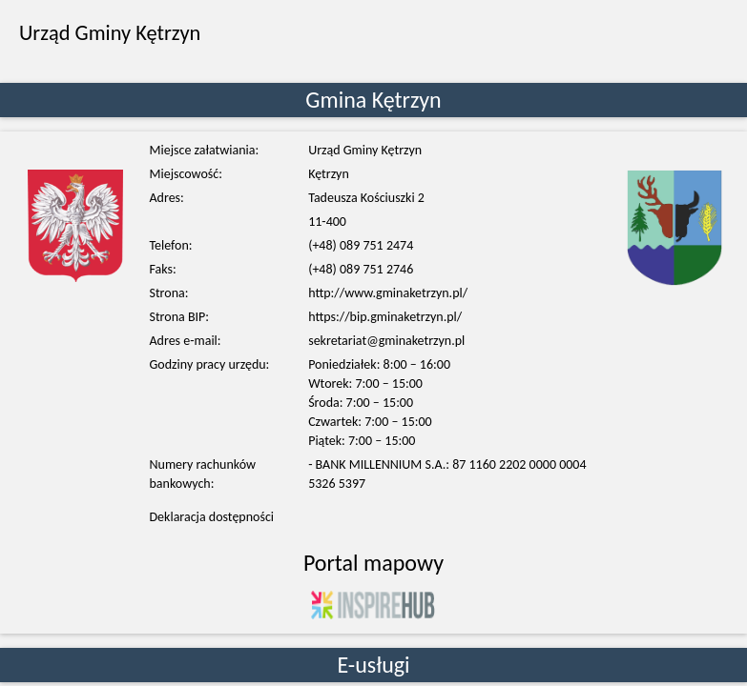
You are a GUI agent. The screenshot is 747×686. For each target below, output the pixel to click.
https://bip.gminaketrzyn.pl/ (385, 317)
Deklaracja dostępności (212, 517)
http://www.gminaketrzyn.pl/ (387, 293)
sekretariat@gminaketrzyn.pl (386, 341)
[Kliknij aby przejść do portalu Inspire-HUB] (373, 603)
